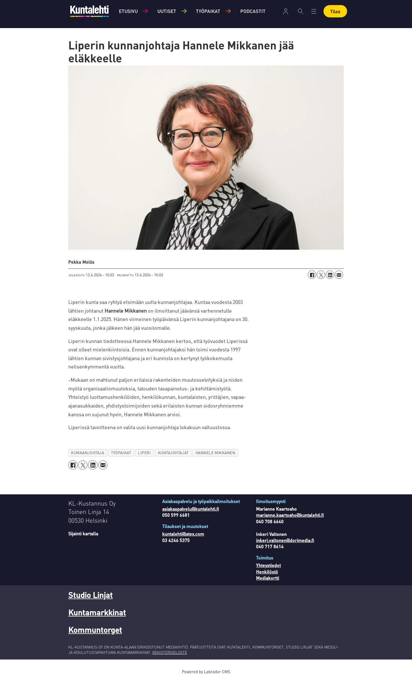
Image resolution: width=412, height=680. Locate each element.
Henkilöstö (267, 572)
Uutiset (166, 11)
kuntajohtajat (173, 452)
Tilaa (335, 11)
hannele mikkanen (216, 452)
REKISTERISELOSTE (169, 652)
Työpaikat (208, 11)
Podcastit (253, 11)
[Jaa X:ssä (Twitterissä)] (321, 274)
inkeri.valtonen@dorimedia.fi (285, 540)
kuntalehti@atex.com (183, 534)
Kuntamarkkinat (97, 612)
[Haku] (300, 11)
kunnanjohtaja (87, 452)
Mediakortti (267, 578)
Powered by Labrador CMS (206, 671)
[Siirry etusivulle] (89, 11)
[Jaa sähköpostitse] (339, 274)
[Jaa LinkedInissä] (330, 274)
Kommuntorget (95, 630)
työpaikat (121, 452)
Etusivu (128, 11)
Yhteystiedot (268, 565)
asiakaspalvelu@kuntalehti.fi (190, 509)
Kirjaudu (285, 11)
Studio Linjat (90, 595)
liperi (144, 452)
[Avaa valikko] (314, 11)
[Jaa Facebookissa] (312, 274)
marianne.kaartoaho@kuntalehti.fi (290, 515)
